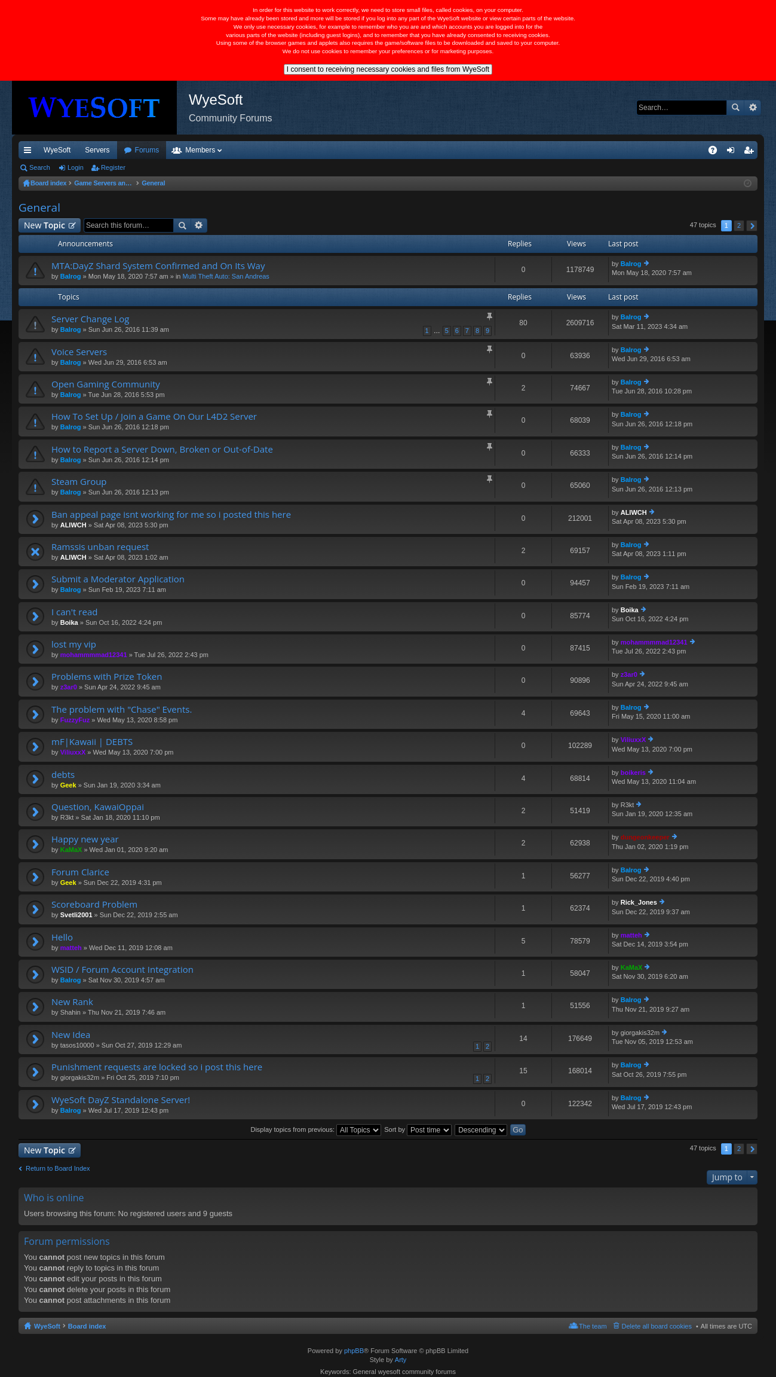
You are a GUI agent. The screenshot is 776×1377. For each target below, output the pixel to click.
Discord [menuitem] (162, 150)
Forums (212, 150)
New (44, 225)
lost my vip (73, 644)
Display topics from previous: (315, 1129)
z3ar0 (68, 687)
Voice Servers (79, 352)
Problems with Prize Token (106, 676)
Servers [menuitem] (97, 150)
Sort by (418, 1129)
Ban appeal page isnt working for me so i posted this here (171, 514)
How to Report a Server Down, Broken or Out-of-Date (162, 449)
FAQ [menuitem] (716, 152)
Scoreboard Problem (94, 904)
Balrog (70, 276)
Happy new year (85, 839)
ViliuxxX (73, 752)
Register (113, 167)
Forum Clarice (80, 872)
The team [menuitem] (592, 1326)
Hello (62, 937)
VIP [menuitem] (130, 150)
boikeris (633, 772)
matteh (71, 947)
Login (76, 167)
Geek (68, 785)
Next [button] (751, 225)
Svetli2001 (76, 914)
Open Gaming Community (105, 384)
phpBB (354, 1350)
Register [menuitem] (751, 152)
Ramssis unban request (100, 546)
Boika (69, 622)
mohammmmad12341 (93, 654)
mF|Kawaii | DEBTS (92, 741)
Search (735, 107)
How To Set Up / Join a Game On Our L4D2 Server (154, 416)
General (39, 207)
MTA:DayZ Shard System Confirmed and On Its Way (158, 265)
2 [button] (739, 225)
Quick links (29, 152)
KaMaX (71, 849)
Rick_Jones (639, 902)
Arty (401, 1359)
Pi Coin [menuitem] (685, 150)
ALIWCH (73, 525)
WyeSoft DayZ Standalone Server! (120, 1100)
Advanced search (752, 107)
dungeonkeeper (645, 837)
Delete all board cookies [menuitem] (657, 1326)
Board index (87, 1326)
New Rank (72, 1001)
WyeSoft (57, 150)
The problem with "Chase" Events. (121, 709)
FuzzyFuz (75, 719)
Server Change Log (90, 319)
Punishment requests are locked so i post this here (156, 1067)
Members (265, 150)
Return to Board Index (58, 1168)
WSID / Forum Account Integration (122, 969)
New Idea (70, 1034)
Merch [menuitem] (649, 150)
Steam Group (79, 481)
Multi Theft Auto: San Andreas (226, 276)
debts (63, 774)
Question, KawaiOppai (97, 807)
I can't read (74, 612)
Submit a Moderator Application (118, 579)
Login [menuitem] (733, 152)
